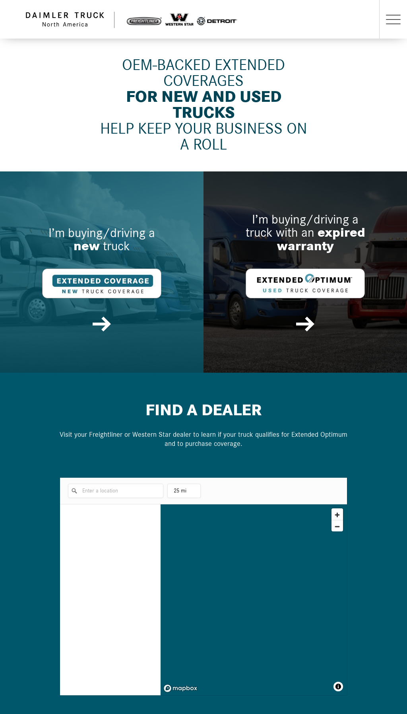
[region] (254, 599)
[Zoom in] (337, 514)
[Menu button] (393, 19)
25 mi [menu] (184, 493)
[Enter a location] (115, 491)
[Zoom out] (337, 525)
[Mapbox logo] (180, 688)
